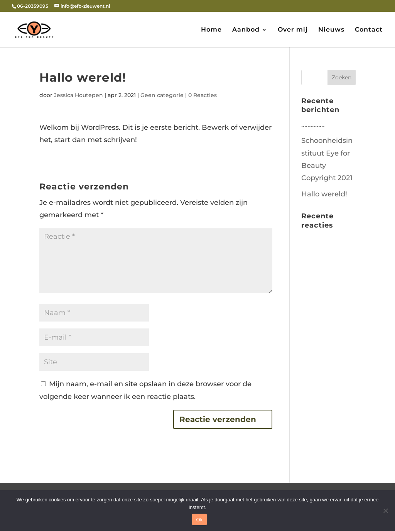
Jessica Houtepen (78, 95)
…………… (312, 125)
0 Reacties (202, 95)
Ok (199, 520)
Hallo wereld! (324, 194)
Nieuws (331, 30)
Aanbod (246, 30)
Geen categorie (162, 95)
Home (211, 30)
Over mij (293, 30)
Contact (369, 30)
